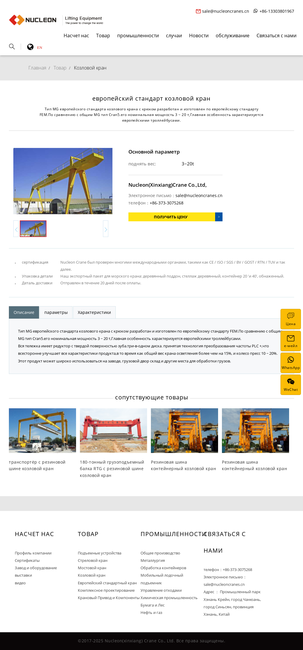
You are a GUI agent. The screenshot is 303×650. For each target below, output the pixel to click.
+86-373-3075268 (166, 203)
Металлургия (153, 560)
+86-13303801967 (273, 11)
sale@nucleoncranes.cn (222, 11)
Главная (37, 67)
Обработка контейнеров (163, 567)
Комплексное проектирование (106, 590)
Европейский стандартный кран (107, 583)
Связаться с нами (276, 35)
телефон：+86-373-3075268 (228, 569)
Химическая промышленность (169, 597)
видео (20, 583)
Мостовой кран (92, 567)
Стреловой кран (92, 560)
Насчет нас (76, 35)
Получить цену (171, 217)
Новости (199, 35)
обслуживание (232, 35)
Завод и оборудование (36, 567)
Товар (103, 35)
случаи (174, 35)
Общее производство (160, 553)
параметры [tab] (56, 312)
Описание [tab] (24, 312)
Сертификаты (27, 560)
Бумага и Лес (153, 605)
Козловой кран (90, 67)
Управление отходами (161, 590)
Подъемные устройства (99, 553)
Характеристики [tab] (94, 312)
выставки (23, 575)
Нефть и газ (151, 612)
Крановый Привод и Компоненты (109, 597)
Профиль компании (33, 553)
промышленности (138, 35)
